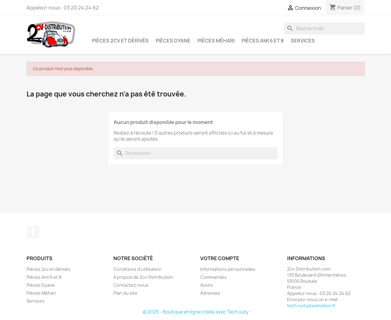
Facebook (33, 232)
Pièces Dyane (173, 40)
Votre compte (219, 258)
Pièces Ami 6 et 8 (263, 40)
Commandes (213, 277)
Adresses (210, 293)
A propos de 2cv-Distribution (143, 277)
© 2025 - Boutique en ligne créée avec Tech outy (196, 312)
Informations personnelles (227, 269)
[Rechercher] (324, 28)
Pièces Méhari (216, 40)
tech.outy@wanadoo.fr (311, 305)
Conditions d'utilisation (137, 269)
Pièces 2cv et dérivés (120, 40)
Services (303, 40)
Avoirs (206, 285)
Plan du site (125, 293)
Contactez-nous (130, 285)
